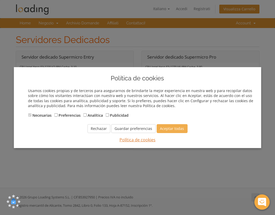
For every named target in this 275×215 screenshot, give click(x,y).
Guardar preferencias (133, 128)
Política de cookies (137, 140)
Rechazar (99, 128)
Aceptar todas (172, 128)
